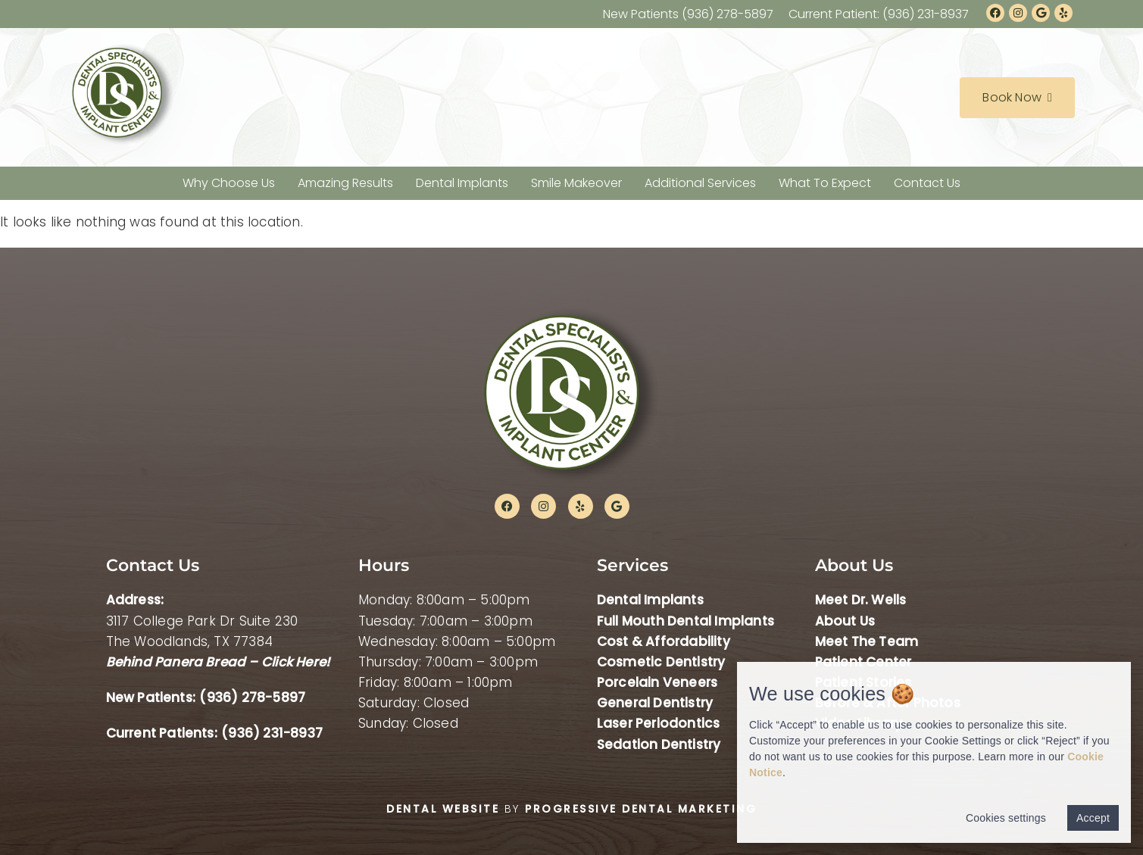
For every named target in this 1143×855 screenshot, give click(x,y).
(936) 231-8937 (272, 733)
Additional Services (700, 183)
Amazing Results (345, 183)
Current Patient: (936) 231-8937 (879, 14)
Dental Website (442, 808)
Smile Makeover (576, 183)
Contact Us (927, 183)
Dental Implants (462, 183)
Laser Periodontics (658, 723)
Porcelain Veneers (657, 682)
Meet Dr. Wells (861, 600)
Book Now (1017, 97)
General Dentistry (655, 703)
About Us (845, 621)
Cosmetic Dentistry (661, 662)
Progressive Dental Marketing (641, 808)
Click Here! (295, 662)
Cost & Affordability (663, 641)
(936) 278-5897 (252, 697)
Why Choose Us (229, 183)
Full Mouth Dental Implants (685, 621)
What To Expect (825, 183)
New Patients (688, 14)
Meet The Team (867, 641)
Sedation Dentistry (659, 744)
